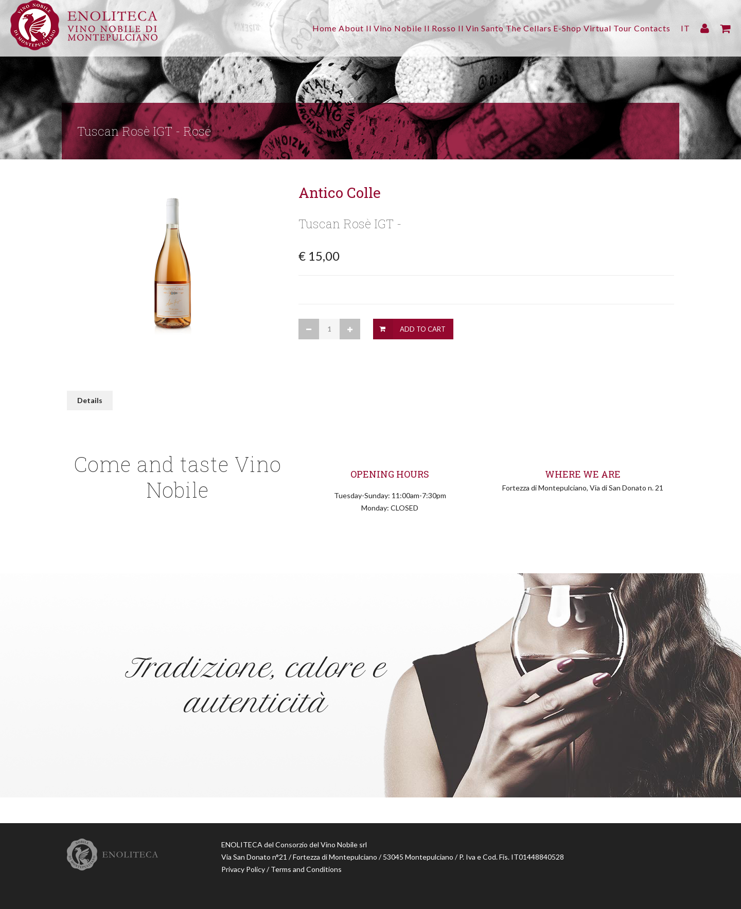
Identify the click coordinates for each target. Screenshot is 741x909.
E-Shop (553, 28)
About (300, 28)
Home (266, 28)
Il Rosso (403, 28)
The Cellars (507, 28)
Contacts (652, 28)
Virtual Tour (600, 28)
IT (685, 28)
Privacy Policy (243, 869)
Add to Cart (423, 329)
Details (89, 400)
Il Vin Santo (451, 28)
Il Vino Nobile (350, 28)
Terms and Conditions (306, 869)
